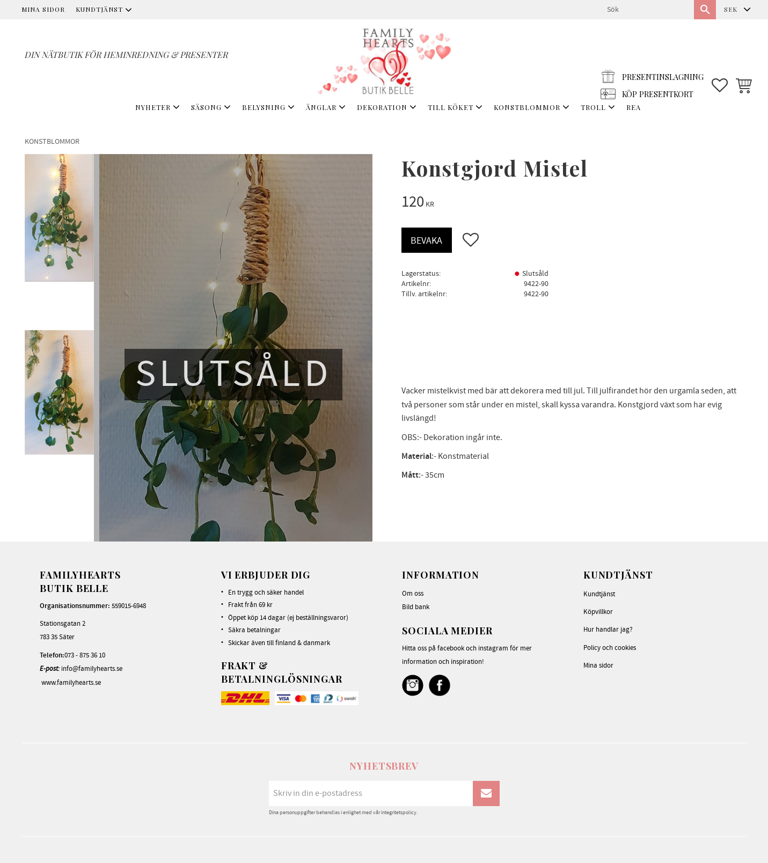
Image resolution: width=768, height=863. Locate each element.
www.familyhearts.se (71, 682)
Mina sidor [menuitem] (43, 9)
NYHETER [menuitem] (153, 107)
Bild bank (415, 607)
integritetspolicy (398, 812)
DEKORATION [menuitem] (382, 107)
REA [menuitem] (633, 107)
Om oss (412, 593)
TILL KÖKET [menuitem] (450, 107)
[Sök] (705, 9)
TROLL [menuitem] (593, 107)
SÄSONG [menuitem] (206, 107)
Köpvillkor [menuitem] (598, 612)
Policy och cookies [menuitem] (609, 647)
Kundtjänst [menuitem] (99, 9)
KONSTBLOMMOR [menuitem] (527, 107)
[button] (720, 60)
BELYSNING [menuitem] (264, 107)
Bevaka (426, 241)
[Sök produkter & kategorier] (646, 9)
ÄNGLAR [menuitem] (321, 107)
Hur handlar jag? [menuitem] (608, 629)
